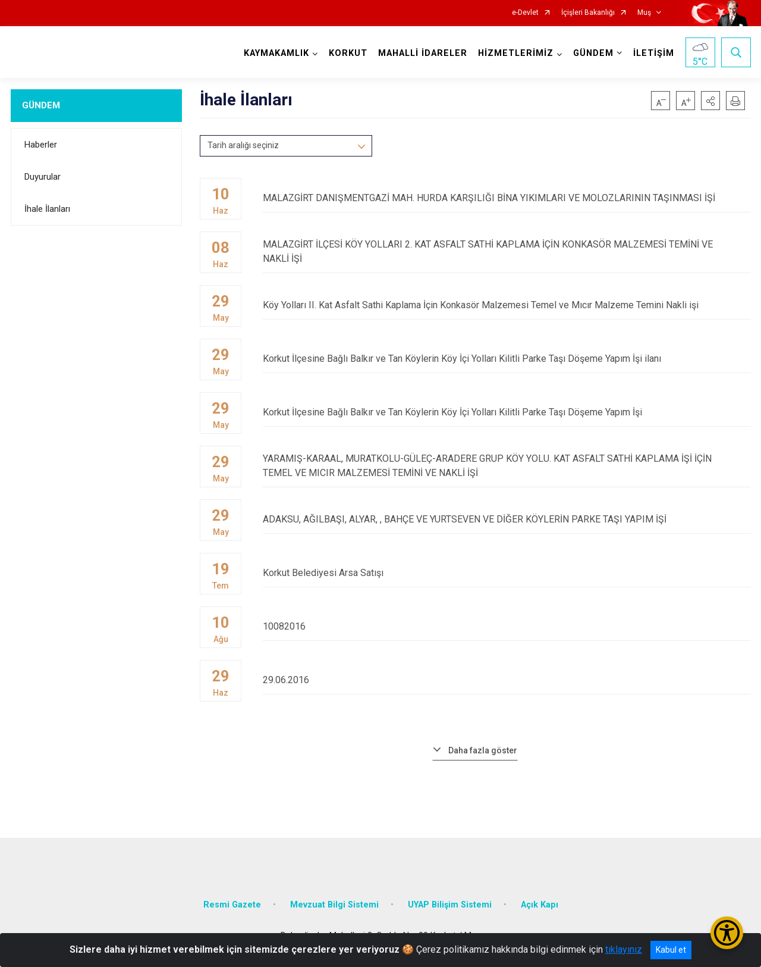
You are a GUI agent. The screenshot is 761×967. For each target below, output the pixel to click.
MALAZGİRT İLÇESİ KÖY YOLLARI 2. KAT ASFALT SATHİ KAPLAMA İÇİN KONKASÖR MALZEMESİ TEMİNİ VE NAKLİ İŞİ (506, 251)
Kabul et (671, 950)
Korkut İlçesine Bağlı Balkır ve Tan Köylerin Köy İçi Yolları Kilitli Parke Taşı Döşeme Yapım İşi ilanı (506, 358)
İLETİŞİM (653, 53)
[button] (710, 100)
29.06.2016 (506, 680)
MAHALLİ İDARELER (422, 53)
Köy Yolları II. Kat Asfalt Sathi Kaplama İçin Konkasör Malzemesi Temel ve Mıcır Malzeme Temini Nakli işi (506, 305)
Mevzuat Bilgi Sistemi (334, 905)
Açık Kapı (539, 905)
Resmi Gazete (232, 905)
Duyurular (42, 176)
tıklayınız (623, 949)
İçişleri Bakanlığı (588, 13)
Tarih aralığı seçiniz (243, 145)
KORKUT (348, 53)
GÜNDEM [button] (593, 53)
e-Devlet (525, 13)
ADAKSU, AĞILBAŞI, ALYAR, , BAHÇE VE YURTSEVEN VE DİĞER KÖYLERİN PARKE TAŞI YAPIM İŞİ (506, 519)
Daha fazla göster (482, 750)
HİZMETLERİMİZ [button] (516, 53)
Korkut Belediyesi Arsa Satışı (506, 572)
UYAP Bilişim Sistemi (450, 905)
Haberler (40, 144)
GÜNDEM (41, 105)
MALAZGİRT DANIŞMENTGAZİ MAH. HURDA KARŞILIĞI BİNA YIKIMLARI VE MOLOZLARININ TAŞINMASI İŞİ (506, 198)
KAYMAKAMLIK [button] (276, 53)
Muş (644, 13)
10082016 (506, 626)
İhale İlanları (47, 209)
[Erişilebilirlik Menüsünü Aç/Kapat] (726, 932)
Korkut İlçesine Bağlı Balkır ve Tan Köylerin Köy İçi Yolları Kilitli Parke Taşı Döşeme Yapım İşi (506, 412)
